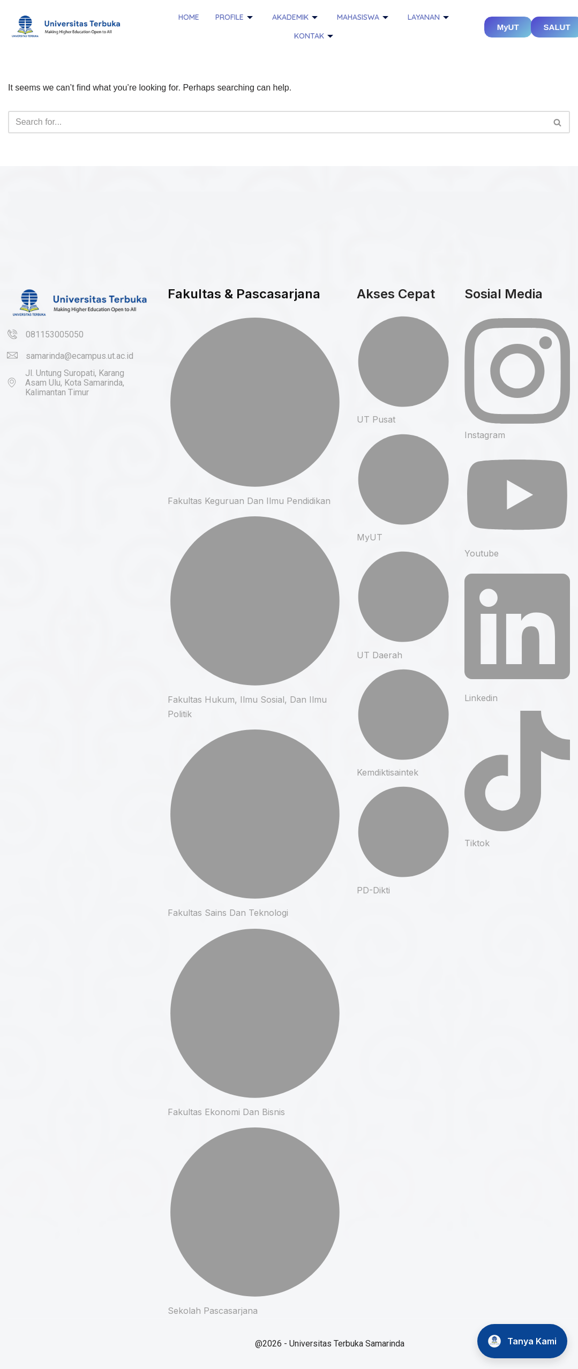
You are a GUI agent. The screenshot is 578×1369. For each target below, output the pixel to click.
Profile (234, 17)
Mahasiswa (362, 17)
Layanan (428, 17)
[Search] (277, 122)
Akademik (295, 17)
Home (188, 17)
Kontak (313, 36)
